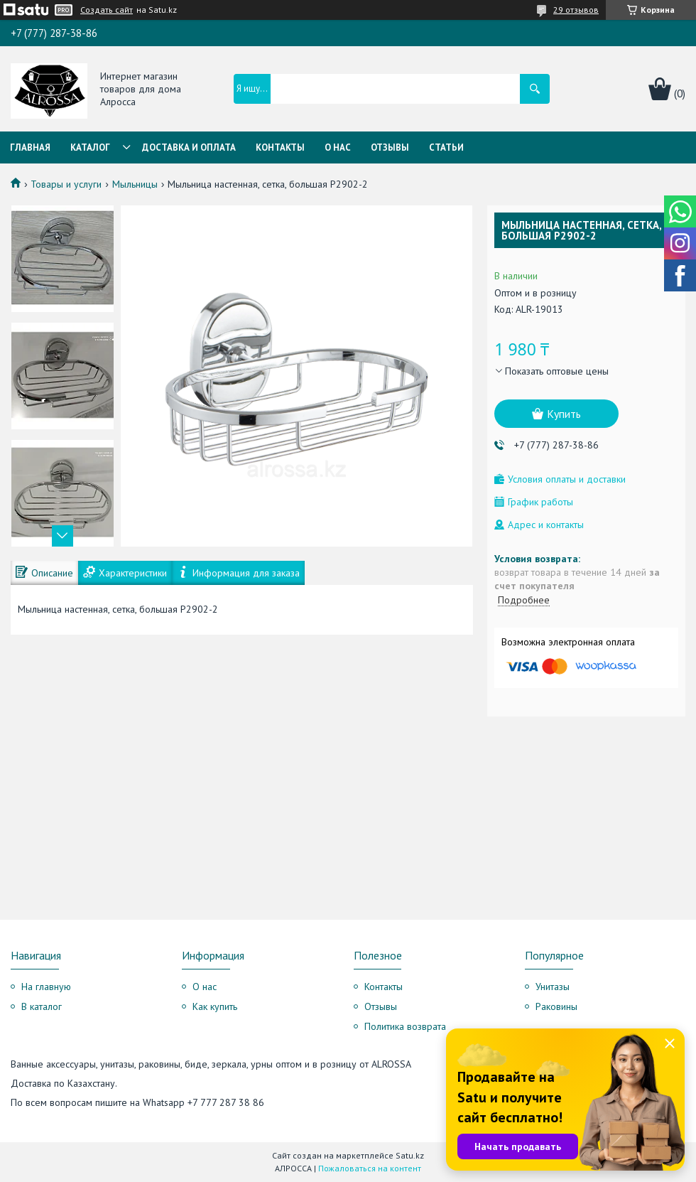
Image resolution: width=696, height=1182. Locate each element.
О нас (338, 147)
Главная (30, 147)
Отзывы (390, 147)
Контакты (280, 147)
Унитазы (552, 986)
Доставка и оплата (189, 147)
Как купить (214, 1006)
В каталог (41, 1006)
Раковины (556, 1006)
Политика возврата (405, 1026)
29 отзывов (576, 9)
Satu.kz (410, 1155)
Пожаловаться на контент (369, 1168)
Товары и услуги (66, 184)
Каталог (90, 147)
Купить (564, 414)
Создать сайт (106, 10)
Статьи (446, 147)
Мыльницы (135, 184)
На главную (46, 986)
